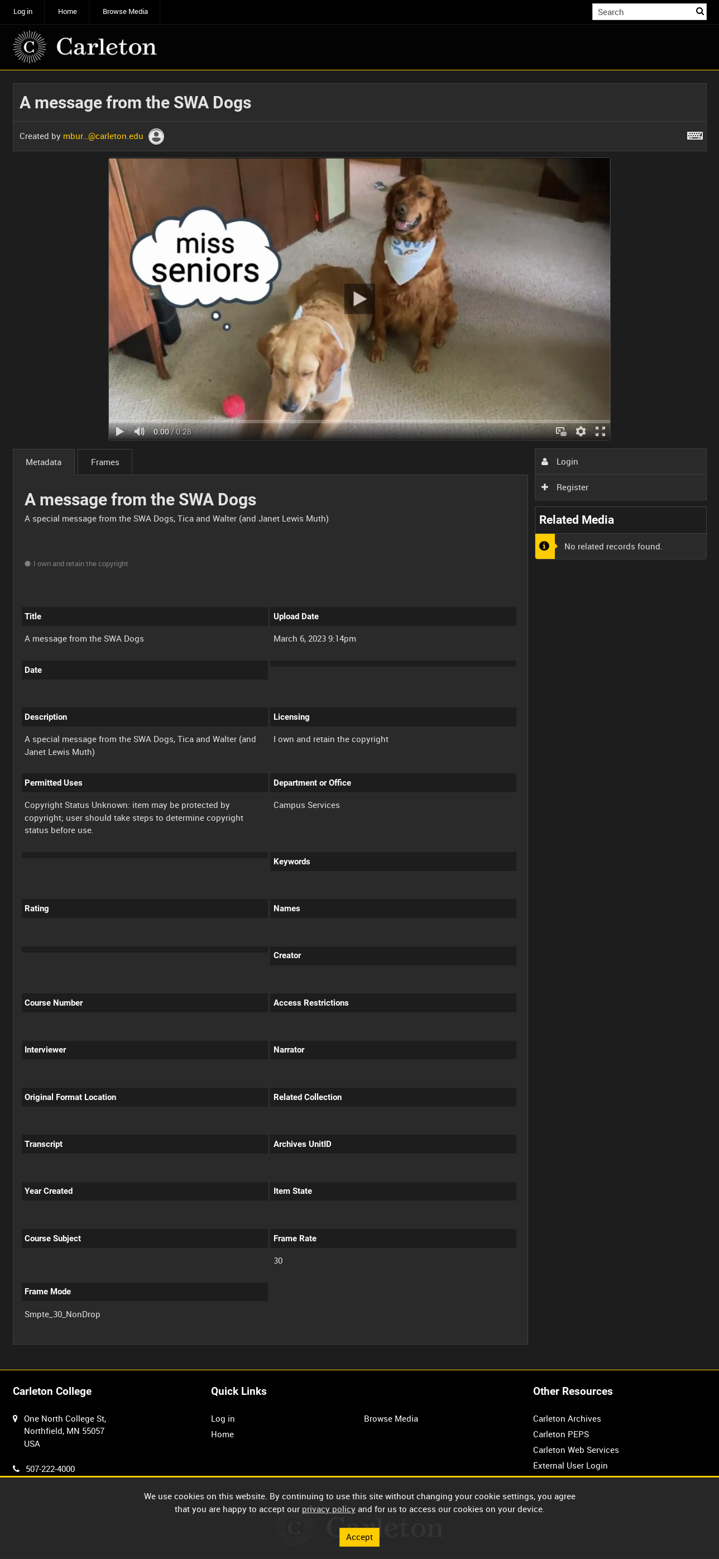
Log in (22, 11)
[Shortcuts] (695, 133)
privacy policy (329, 1508)
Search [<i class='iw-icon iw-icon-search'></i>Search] (700, 11)
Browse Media (125, 11)
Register (564, 486)
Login (559, 461)
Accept (359, 1536)
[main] (360, 720)
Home (67, 11)
